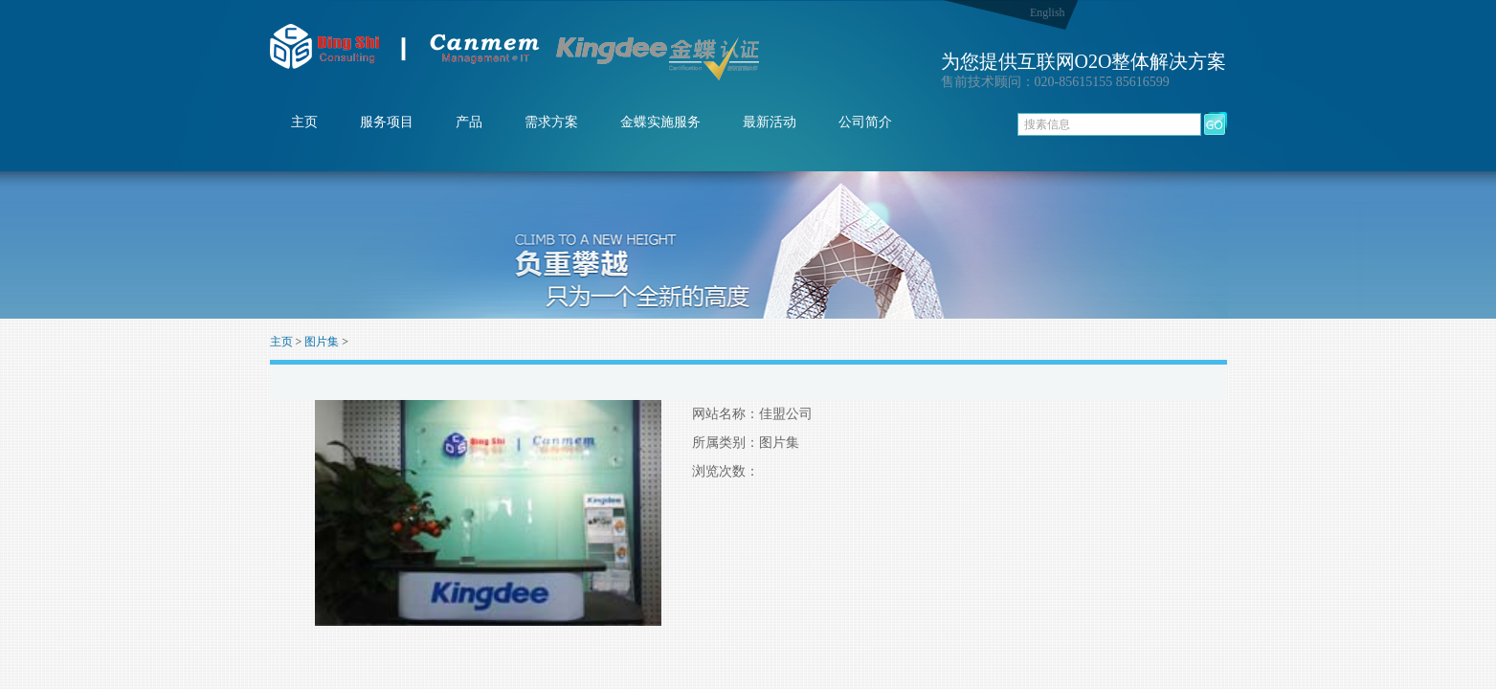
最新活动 (769, 122)
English (1047, 12)
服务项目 (386, 122)
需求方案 (551, 122)
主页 (304, 122)
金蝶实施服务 (660, 122)
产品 (469, 122)
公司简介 (865, 122)
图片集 (321, 341)
